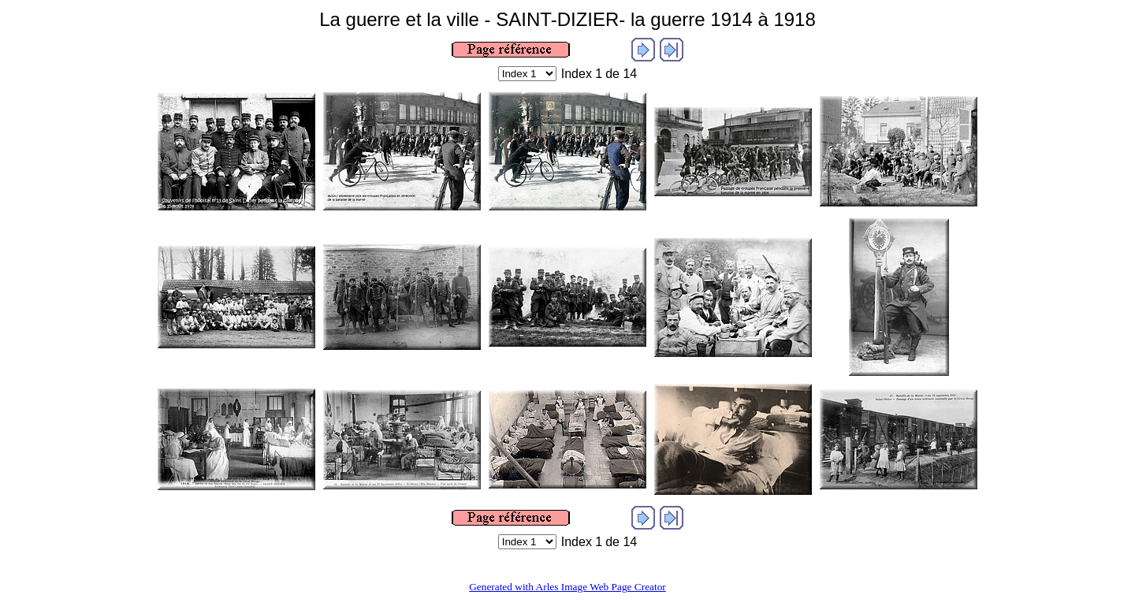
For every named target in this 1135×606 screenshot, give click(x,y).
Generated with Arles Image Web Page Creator (567, 587)
